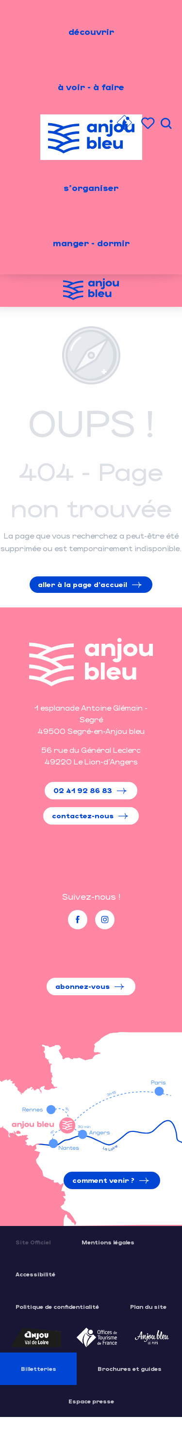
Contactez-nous (83, 816)
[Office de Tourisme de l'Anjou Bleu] (91, 290)
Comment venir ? (103, 1180)
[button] (166, 123)
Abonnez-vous (82, 986)
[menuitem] (91, 31)
